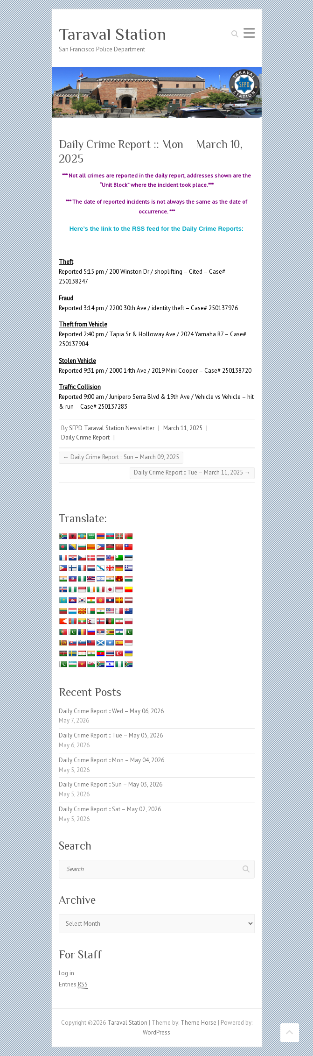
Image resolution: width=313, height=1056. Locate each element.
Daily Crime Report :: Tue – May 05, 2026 (111, 735)
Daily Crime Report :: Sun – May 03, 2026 (110, 784)
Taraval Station (112, 34)
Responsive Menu (249, 33)
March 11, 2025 (182, 428)
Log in (66, 973)
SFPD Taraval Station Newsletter (111, 428)
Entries (73, 984)
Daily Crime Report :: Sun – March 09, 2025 (121, 457)
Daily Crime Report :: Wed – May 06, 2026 (111, 711)
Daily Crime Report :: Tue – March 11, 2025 (192, 472)
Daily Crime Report (85, 437)
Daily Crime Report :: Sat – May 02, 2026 (110, 809)
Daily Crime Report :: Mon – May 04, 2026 (111, 760)
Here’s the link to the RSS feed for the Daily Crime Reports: (157, 228)
